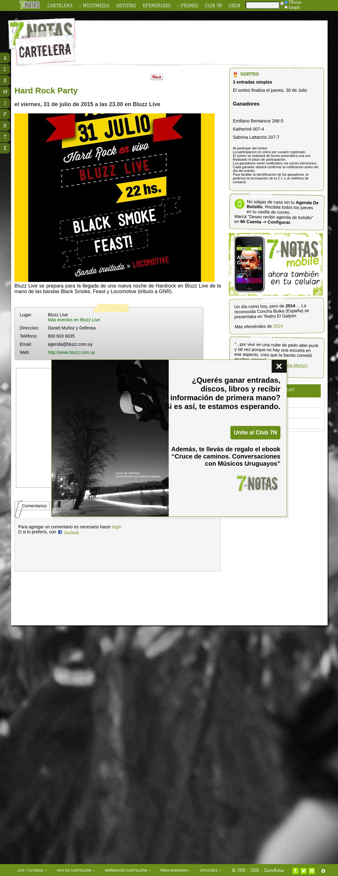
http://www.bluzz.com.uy (71, 352)
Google (292, 7)
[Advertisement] (210, 38)
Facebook (71, 532)
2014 (278, 326)
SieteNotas (274, 870)
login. (117, 526)
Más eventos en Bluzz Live (74, 319)
